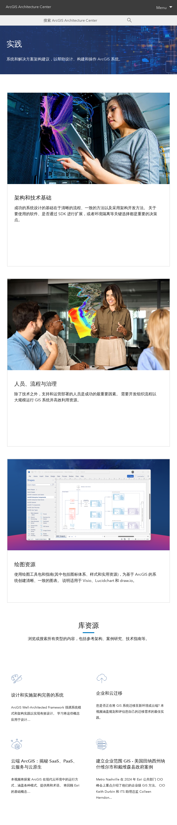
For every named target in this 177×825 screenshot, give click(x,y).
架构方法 (22, 232)
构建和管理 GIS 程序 (32, 412)
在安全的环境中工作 (32, 256)
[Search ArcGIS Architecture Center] (83, 20)
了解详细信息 (26, 592)
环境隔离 (22, 244)
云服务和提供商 (28, 250)
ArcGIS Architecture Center (28, 7)
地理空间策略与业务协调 (35, 418)
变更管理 (22, 430)
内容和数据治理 (28, 424)
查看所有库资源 (88, 651)
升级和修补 (24, 436)
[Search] (129, 20)
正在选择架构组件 (30, 238)
